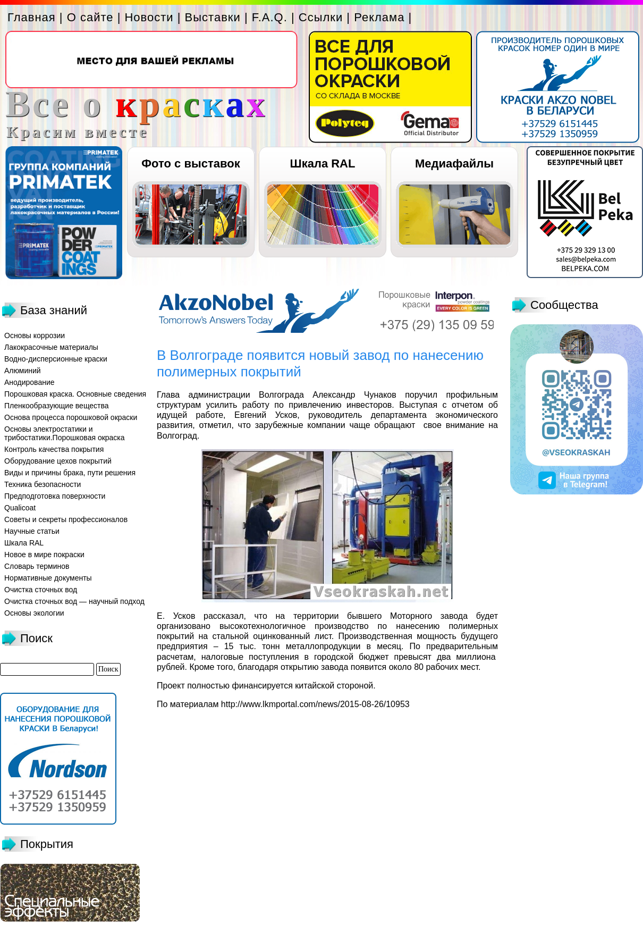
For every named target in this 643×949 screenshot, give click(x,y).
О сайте (90, 17)
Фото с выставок (190, 163)
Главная (31, 17)
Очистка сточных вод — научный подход (74, 601)
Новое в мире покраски (44, 554)
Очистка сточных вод (40, 589)
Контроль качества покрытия (54, 449)
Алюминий (22, 370)
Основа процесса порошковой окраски (70, 417)
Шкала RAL (323, 163)
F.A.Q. (269, 17)
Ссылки (321, 17)
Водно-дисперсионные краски (55, 359)
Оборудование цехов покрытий (58, 461)
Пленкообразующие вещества (56, 405)
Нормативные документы (48, 578)
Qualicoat (20, 507)
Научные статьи (32, 531)
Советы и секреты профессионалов (66, 519)
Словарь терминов (37, 566)
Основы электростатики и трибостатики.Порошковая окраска (64, 433)
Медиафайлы (454, 163)
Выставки (213, 17)
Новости (148, 17)
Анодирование (29, 382)
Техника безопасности (42, 484)
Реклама (379, 17)
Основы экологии (34, 613)
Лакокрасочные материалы (51, 347)
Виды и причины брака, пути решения (70, 472)
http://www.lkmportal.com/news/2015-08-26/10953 (315, 704)
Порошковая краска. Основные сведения (75, 394)
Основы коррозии (34, 335)
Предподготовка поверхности (54, 496)
